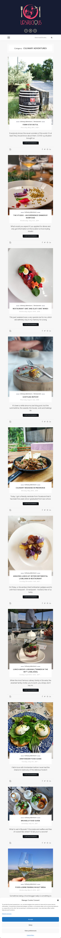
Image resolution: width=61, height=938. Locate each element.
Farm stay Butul (30, 125)
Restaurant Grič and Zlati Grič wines (30, 309)
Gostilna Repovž (30, 397)
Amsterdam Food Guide (31, 759)
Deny (30, 925)
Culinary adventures (26, 121)
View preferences (30, 931)
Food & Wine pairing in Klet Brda (30, 887)
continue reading (30, 143)
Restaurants (37, 121)
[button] (58, 900)
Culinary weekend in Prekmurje (30, 488)
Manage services (6, 913)
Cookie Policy (30, 935)
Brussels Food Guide (30, 821)
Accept (30, 919)
